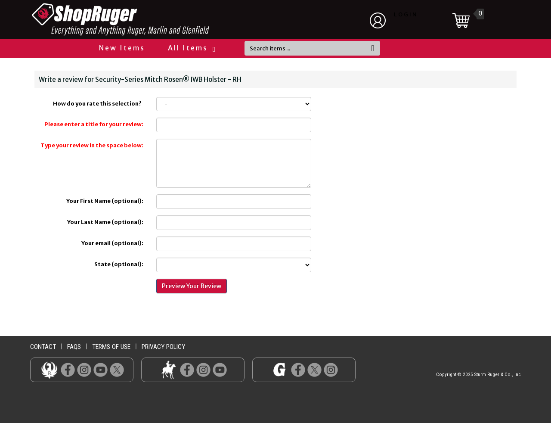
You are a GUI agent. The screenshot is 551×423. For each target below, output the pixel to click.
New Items (122, 48)
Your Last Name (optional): (105, 222)
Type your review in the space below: (91, 145)
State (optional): (118, 264)
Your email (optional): (112, 243)
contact (43, 347)
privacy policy (163, 347)
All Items (191, 48)
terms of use (111, 347)
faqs (74, 347)
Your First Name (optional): (104, 201)
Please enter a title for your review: (93, 124)
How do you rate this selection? (98, 103)
